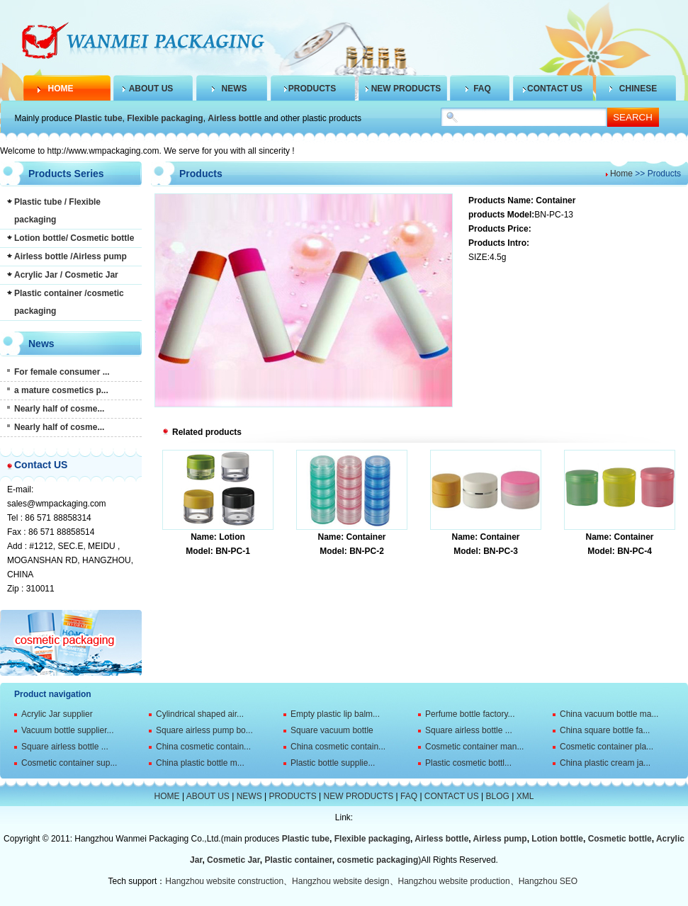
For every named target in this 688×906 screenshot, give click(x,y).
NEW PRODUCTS (406, 89)
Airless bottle (234, 118)
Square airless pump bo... (204, 730)
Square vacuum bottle (332, 730)
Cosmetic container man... (474, 747)
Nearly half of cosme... (59, 409)
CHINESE (638, 89)
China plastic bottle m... (200, 763)
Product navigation (52, 694)
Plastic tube (98, 118)
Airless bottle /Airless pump (70, 256)
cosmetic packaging (378, 860)
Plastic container (298, 860)
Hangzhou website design (340, 881)
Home (621, 174)
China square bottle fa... (605, 730)
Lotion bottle (557, 839)
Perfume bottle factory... (470, 714)
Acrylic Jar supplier (57, 714)
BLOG (497, 796)
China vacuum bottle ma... (609, 714)
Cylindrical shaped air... (200, 714)
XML (525, 796)
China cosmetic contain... (203, 747)
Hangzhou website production (454, 881)
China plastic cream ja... (605, 763)
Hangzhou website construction (224, 881)
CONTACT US (554, 89)
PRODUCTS (312, 89)
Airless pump (500, 839)
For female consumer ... (62, 372)
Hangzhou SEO (548, 881)
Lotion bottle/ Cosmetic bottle (74, 238)
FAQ (482, 89)
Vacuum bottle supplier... (67, 730)
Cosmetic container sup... (69, 763)
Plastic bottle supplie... (333, 763)
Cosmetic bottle (620, 839)
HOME (61, 89)
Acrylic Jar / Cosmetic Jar (66, 275)
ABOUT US (151, 89)
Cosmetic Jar (233, 860)
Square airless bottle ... (468, 730)
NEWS (234, 89)
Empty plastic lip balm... (335, 714)
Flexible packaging (165, 118)
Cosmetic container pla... (606, 747)
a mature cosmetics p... (61, 390)
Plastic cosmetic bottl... (468, 763)
